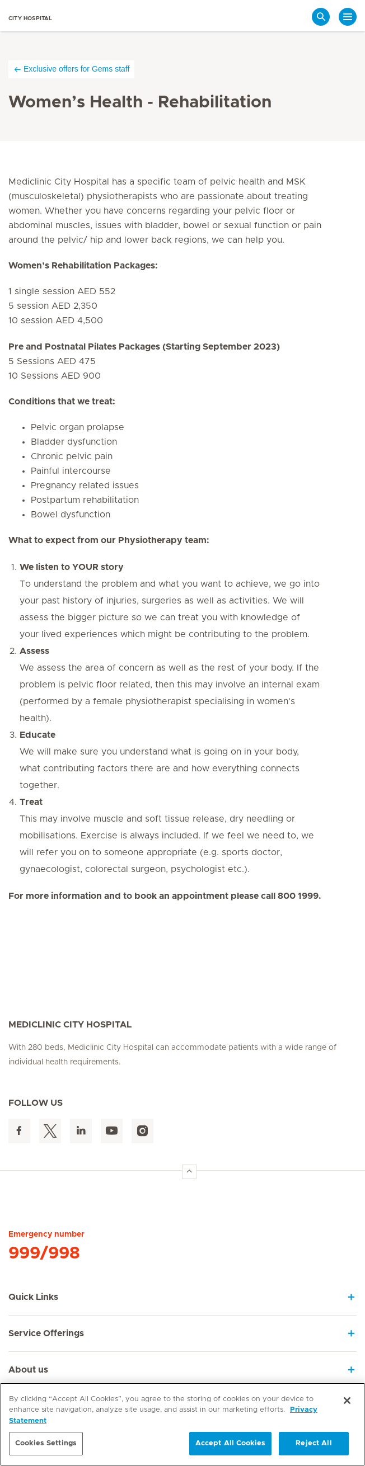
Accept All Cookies (230, 1443)
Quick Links (33, 1297)
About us (28, 1369)
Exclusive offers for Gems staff (71, 69)
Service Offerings (46, 1333)
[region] (182, 1424)
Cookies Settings (46, 1443)
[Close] (347, 1400)
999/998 (44, 1253)
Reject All (313, 1443)
